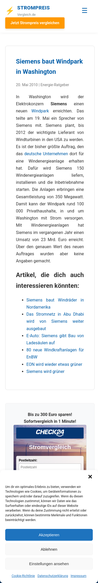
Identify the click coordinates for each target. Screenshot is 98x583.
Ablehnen (49, 549)
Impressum (78, 576)
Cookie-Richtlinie (23, 576)
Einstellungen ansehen (49, 563)
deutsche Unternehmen (46, 153)
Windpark (40, 110)
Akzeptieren (49, 535)
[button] (90, 476)
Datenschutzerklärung (52, 576)
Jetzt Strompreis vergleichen (34, 23)
